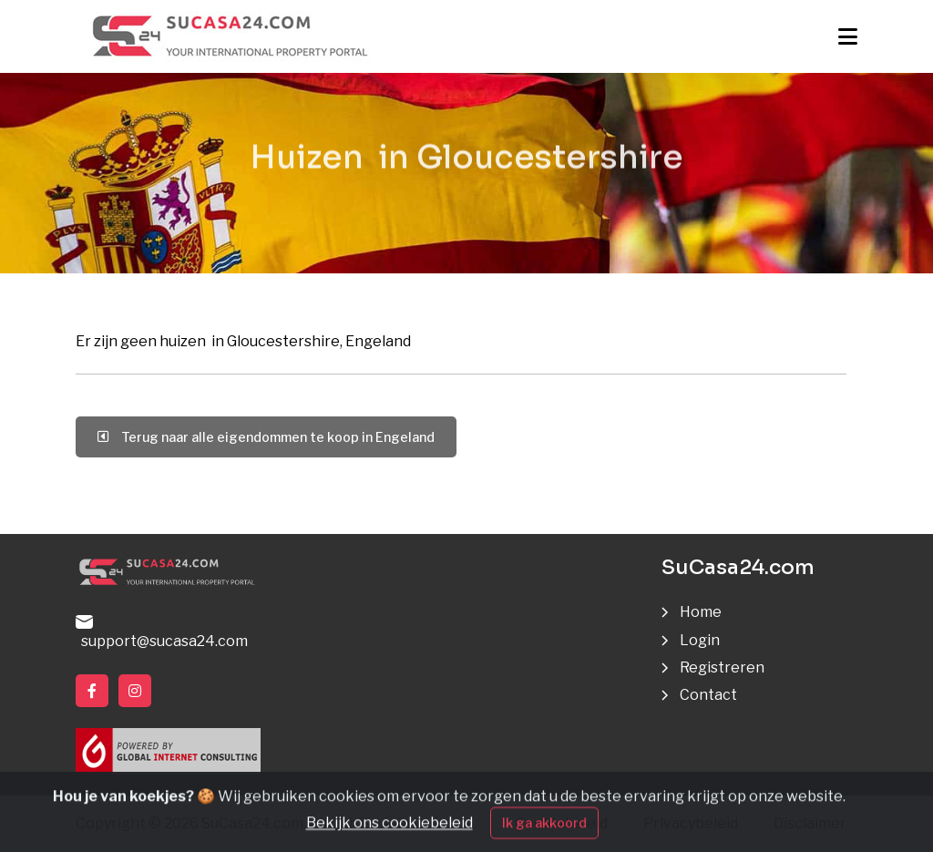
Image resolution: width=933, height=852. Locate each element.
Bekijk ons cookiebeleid (389, 833)
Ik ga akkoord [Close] (544, 833)
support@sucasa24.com (162, 632)
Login (700, 640)
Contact (708, 694)
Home (701, 612)
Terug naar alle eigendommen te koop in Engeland (266, 437)
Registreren (722, 667)
